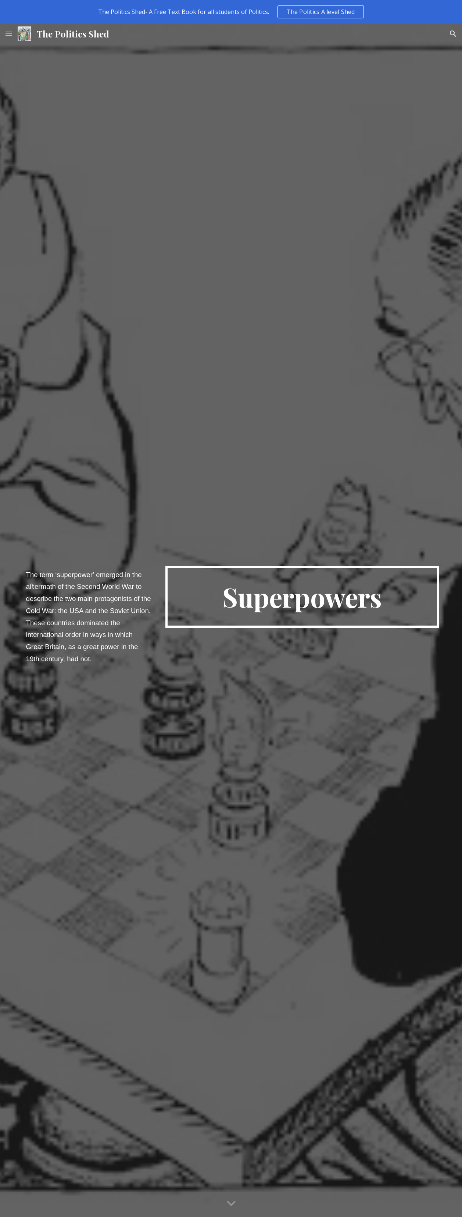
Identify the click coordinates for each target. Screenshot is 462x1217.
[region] (231, 12)
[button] (9, 34)
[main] (89, 620)
